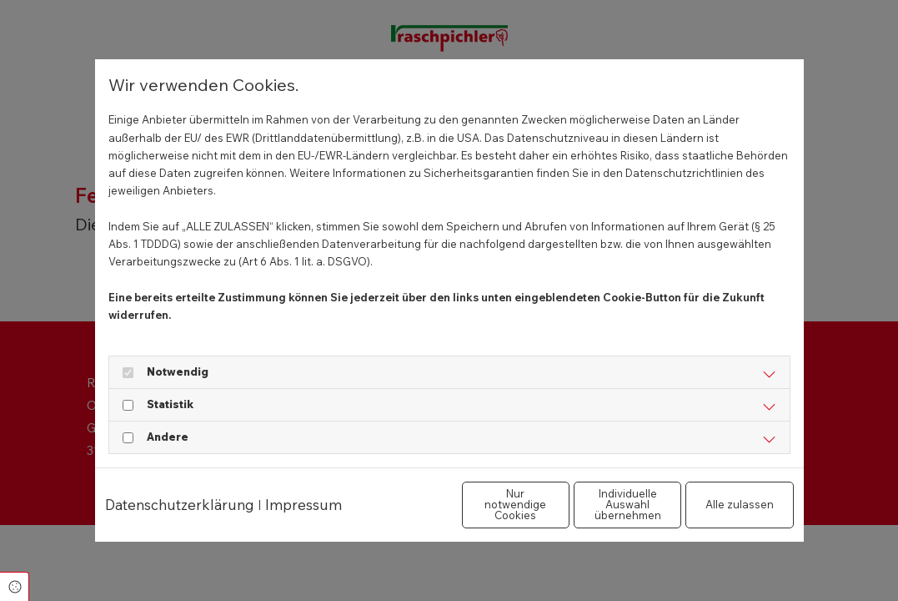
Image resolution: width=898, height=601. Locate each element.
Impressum (303, 486)
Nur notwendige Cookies (400, 513)
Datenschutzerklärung (179, 486)
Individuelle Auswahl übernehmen (557, 513)
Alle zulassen (716, 513)
